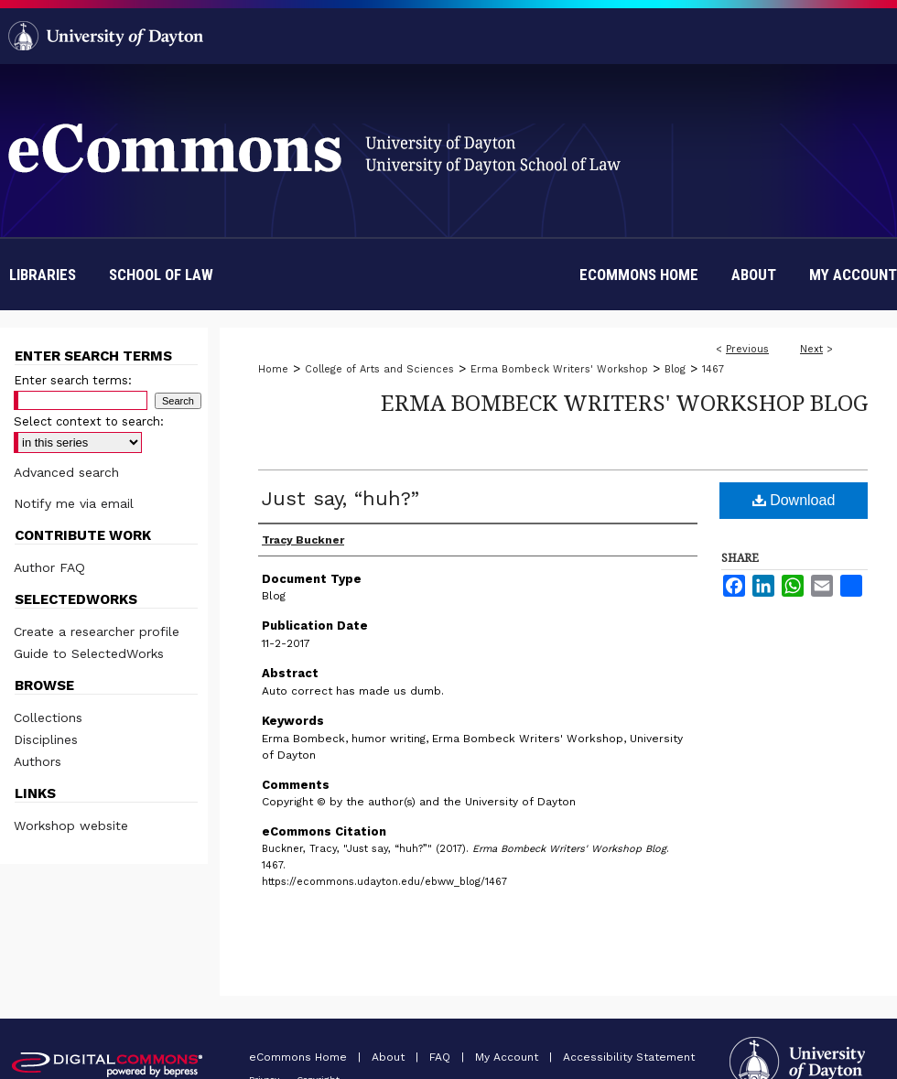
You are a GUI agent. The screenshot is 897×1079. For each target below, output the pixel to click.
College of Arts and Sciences (379, 369)
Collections (48, 717)
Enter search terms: (73, 380)
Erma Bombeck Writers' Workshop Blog (624, 402)
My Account (508, 1057)
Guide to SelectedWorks (89, 653)
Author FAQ (49, 567)
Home (273, 369)
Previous (747, 349)
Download (794, 500)
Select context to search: (89, 421)
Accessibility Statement (629, 1057)
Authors (37, 761)
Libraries (42, 274)
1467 (713, 369)
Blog (675, 369)
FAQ (441, 1057)
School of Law (161, 274)
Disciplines (46, 739)
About (390, 1057)
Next (811, 349)
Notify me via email (74, 503)
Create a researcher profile (96, 631)
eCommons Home (300, 1057)
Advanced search (66, 472)
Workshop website (71, 825)
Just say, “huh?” (340, 498)
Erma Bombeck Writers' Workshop (559, 369)
